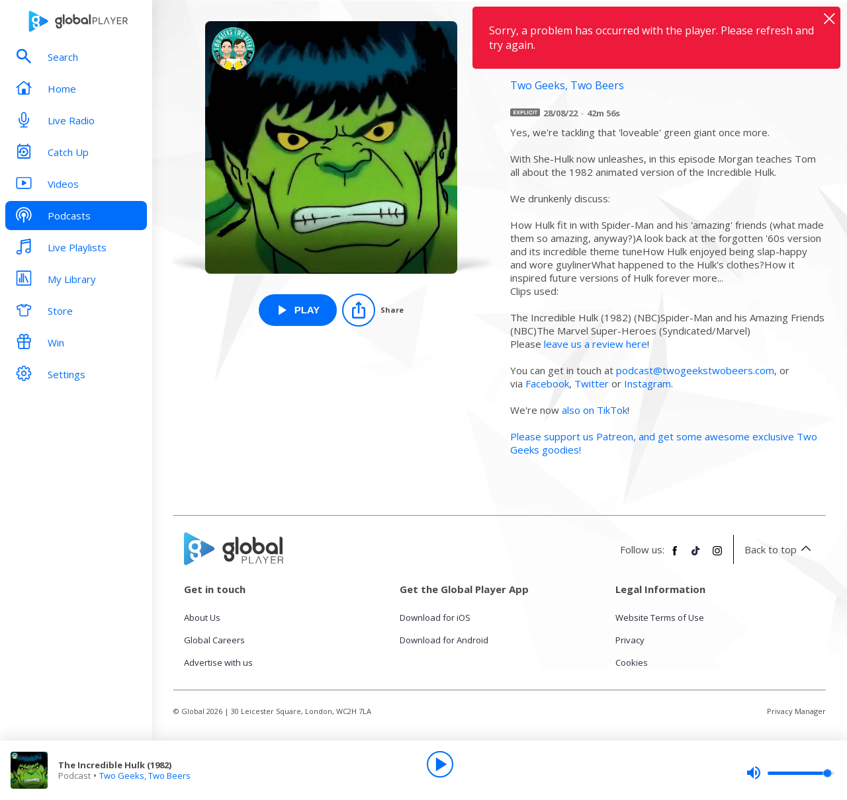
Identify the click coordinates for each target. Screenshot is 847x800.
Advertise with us (218, 662)
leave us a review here (595, 343)
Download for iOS (435, 617)
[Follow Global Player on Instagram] (717, 556)
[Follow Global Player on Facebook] (675, 556)
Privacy (630, 640)
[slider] (790, 772)
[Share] (373, 310)
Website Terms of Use (659, 617)
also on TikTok (594, 410)
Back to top (779, 549)
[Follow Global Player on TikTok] (696, 556)
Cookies (631, 662)
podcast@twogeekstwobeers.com (695, 370)
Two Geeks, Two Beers (145, 775)
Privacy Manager (796, 711)
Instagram (647, 383)
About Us (202, 617)
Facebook (547, 383)
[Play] (440, 764)
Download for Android (444, 640)
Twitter (591, 383)
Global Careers (214, 640)
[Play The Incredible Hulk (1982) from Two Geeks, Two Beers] (298, 310)
